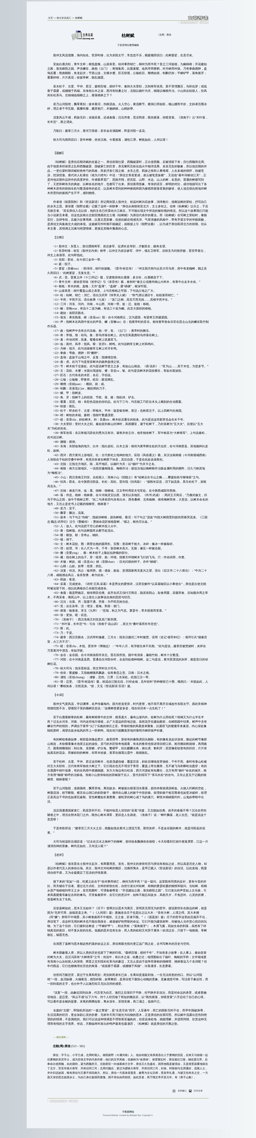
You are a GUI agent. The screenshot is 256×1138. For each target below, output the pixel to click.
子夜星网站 (123, 45)
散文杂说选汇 (64, 17)
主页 (50, 17)
